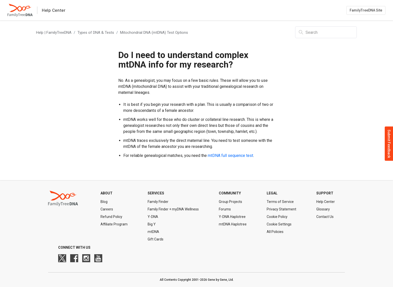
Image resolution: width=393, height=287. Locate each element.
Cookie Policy (277, 217)
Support (324, 193)
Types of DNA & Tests (95, 32)
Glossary (323, 209)
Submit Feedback (389, 143)
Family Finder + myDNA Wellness (173, 209)
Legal (272, 193)
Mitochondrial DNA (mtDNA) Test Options (154, 32)
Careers (107, 209)
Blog (104, 202)
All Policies (275, 232)
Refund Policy (111, 217)
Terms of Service (280, 202)
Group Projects (230, 202)
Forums (225, 209)
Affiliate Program (114, 224)
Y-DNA (153, 217)
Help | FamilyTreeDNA (53, 32)
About (107, 193)
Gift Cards (155, 239)
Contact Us (325, 217)
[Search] (326, 32)
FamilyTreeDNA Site (366, 10)
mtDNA (153, 232)
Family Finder (158, 202)
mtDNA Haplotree (233, 224)
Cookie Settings (279, 224)
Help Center (325, 202)
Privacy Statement (281, 209)
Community (230, 193)
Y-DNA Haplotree (232, 217)
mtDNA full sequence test (230, 155)
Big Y (152, 224)
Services (156, 193)
